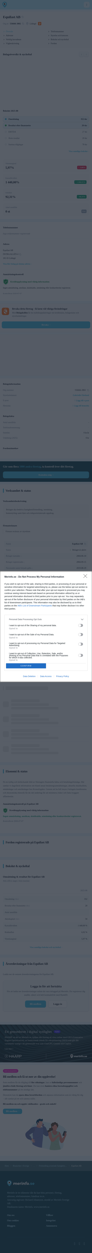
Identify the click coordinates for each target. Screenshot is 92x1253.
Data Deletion (29, 676)
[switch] (80, 625)
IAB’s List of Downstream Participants (35, 605)
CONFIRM (26, 666)
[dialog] (46, 626)
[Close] (86, 577)
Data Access (46, 676)
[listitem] (46, 619)
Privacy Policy (62, 676)
